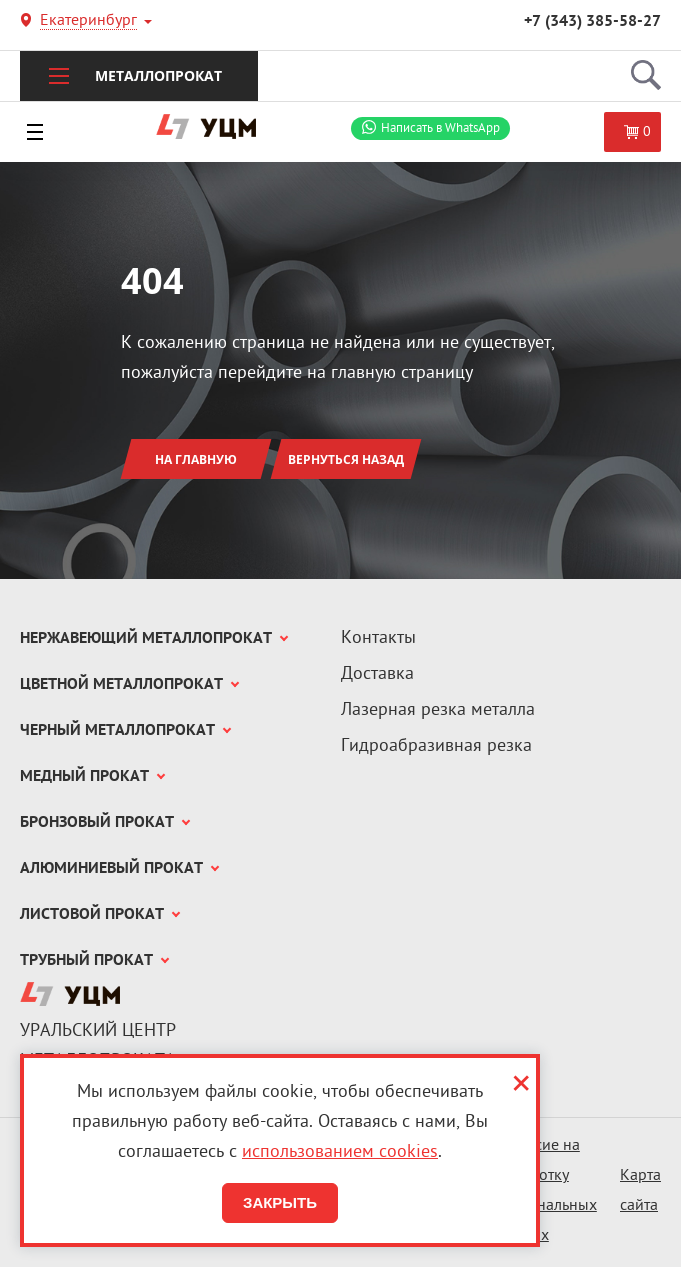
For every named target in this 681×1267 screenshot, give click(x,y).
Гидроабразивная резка (436, 746)
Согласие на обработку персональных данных (546, 1191)
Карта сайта (640, 1191)
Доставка (377, 674)
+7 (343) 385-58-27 (592, 22)
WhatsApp (440, 128)
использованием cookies (340, 1152)
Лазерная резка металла (438, 710)
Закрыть (280, 1202)
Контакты (378, 638)
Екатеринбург (88, 22)
